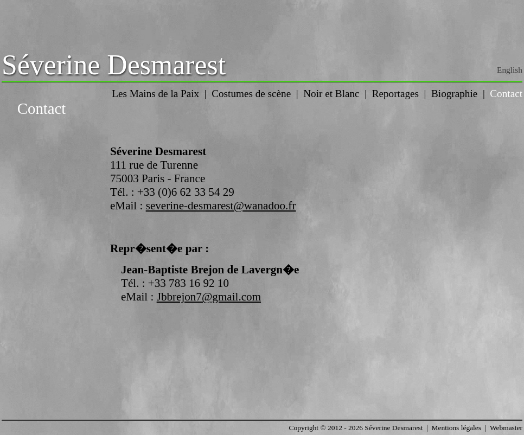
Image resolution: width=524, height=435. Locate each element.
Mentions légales (456, 428)
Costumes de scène (251, 93)
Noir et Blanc (331, 93)
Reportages (395, 93)
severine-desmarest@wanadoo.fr (221, 205)
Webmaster (506, 428)
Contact (506, 93)
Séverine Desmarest (114, 64)
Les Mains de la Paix (155, 93)
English (509, 69)
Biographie (454, 93)
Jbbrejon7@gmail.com (209, 296)
